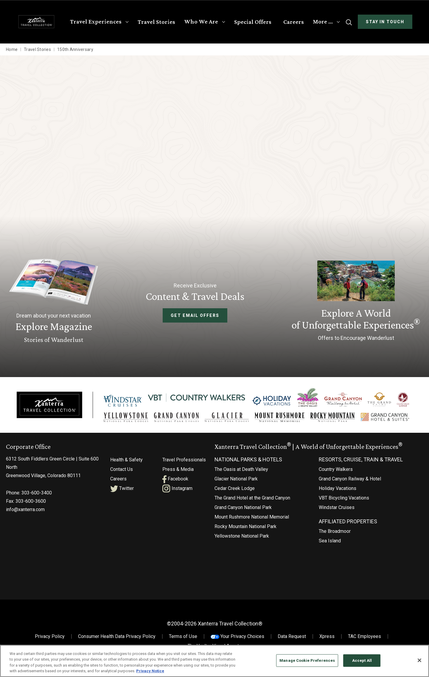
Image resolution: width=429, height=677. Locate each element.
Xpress (327, 639)
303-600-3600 (30, 503)
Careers (293, 21)
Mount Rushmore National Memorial (251, 519)
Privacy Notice (150, 671)
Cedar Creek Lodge (234, 491)
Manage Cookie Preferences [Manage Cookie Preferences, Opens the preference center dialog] (307, 660)
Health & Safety (126, 462)
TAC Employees (364, 639)
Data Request (292, 639)
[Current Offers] (356, 302)
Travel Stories (156, 21)
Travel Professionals (184, 462)
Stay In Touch (385, 21)
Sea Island (330, 543)
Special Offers (252, 21)
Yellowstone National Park (241, 538)
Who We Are (201, 21)
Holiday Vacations (337, 491)
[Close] (419, 660)
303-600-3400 (36, 495)
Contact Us (121, 471)
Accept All (362, 660)
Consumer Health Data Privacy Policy (117, 639)
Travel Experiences (96, 21)
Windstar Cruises (337, 510)
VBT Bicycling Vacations (344, 500)
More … (323, 21)
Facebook (175, 481)
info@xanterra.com (25, 512)
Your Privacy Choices (237, 639)
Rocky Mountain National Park (245, 529)
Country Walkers (336, 471)
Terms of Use (183, 639)
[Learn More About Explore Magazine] (53, 302)
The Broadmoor (335, 533)
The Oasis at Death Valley (241, 471)
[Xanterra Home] (36, 22)
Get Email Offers (195, 315)
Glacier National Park (236, 481)
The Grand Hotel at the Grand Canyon (252, 500)
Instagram (177, 491)
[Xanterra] (49, 406)
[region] (214, 661)
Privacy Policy (50, 639)
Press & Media (178, 471)
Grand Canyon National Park (243, 510)
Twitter (122, 491)
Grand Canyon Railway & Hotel (350, 481)
